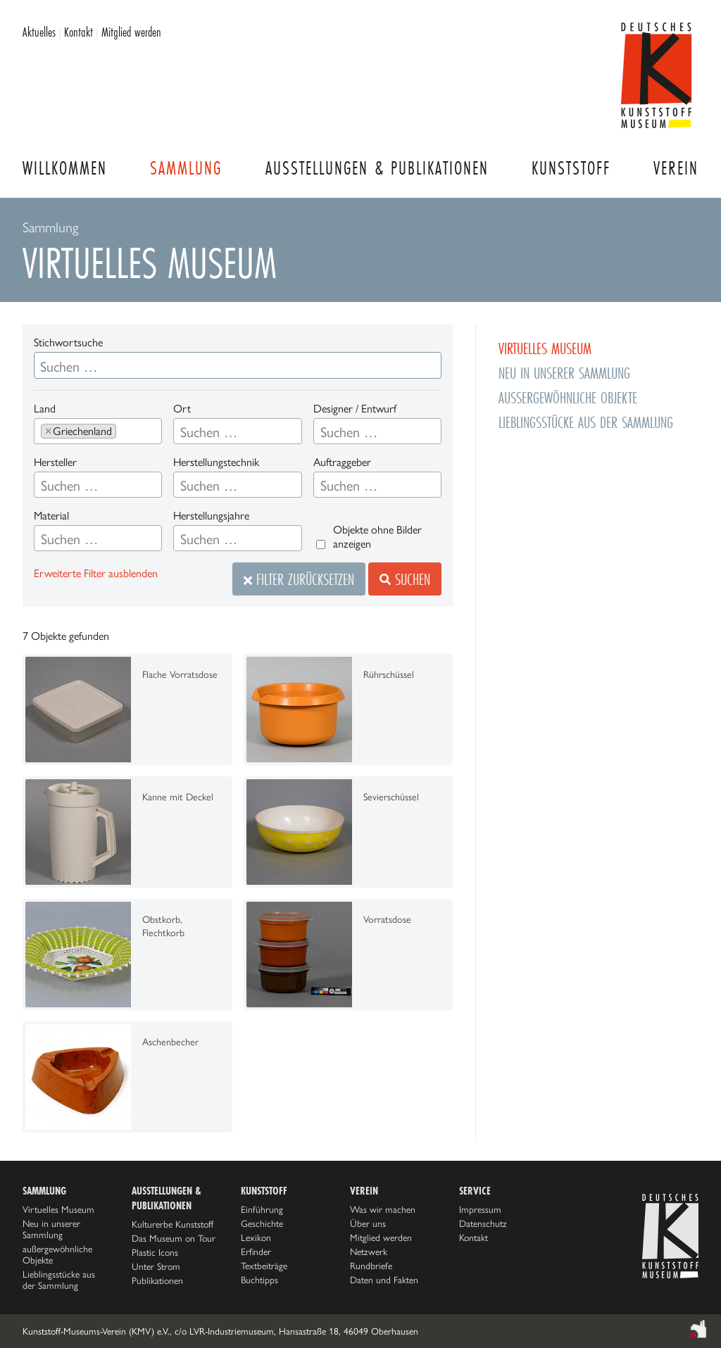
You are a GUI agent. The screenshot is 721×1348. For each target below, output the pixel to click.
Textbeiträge (264, 1265)
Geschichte (262, 1223)
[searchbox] (125, 432)
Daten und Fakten (384, 1279)
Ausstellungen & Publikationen (377, 168)
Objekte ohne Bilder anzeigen (377, 536)
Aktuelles (39, 32)
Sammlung (186, 168)
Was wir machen (382, 1209)
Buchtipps (259, 1279)
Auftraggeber (342, 462)
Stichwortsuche (68, 342)
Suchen (405, 579)
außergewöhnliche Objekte (568, 397)
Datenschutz (483, 1223)
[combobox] (98, 431)
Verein (675, 168)
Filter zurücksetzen (299, 579)
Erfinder (256, 1251)
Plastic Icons (155, 1252)
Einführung (262, 1209)
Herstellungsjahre (211, 515)
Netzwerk (368, 1251)
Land (45, 408)
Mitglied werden (131, 32)
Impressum (480, 1209)
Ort (182, 408)
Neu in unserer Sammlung (564, 373)
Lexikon (256, 1237)
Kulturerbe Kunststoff (172, 1224)
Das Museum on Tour (173, 1238)
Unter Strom (156, 1266)
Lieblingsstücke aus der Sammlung (586, 422)
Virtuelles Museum (545, 348)
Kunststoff (571, 168)
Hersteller (55, 462)
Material (51, 515)
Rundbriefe (371, 1265)
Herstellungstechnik (216, 462)
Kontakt (78, 32)
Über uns (368, 1223)
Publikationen (157, 1280)
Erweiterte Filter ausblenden (96, 573)
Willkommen (65, 168)
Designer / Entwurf (354, 408)
